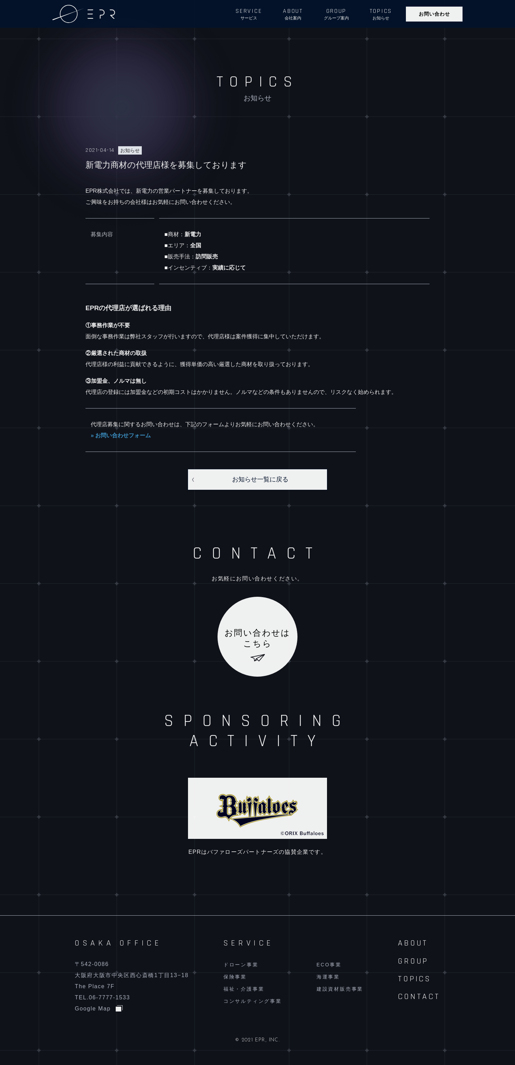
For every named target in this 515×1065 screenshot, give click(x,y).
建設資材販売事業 (340, 989)
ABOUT (413, 943)
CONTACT (419, 996)
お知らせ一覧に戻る (260, 479)
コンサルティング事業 (252, 1001)
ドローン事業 (241, 964)
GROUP (413, 961)
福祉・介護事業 (243, 989)
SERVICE (248, 943)
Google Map (93, 1009)
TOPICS (414, 979)
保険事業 (235, 977)
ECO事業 (329, 964)
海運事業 (328, 977)
